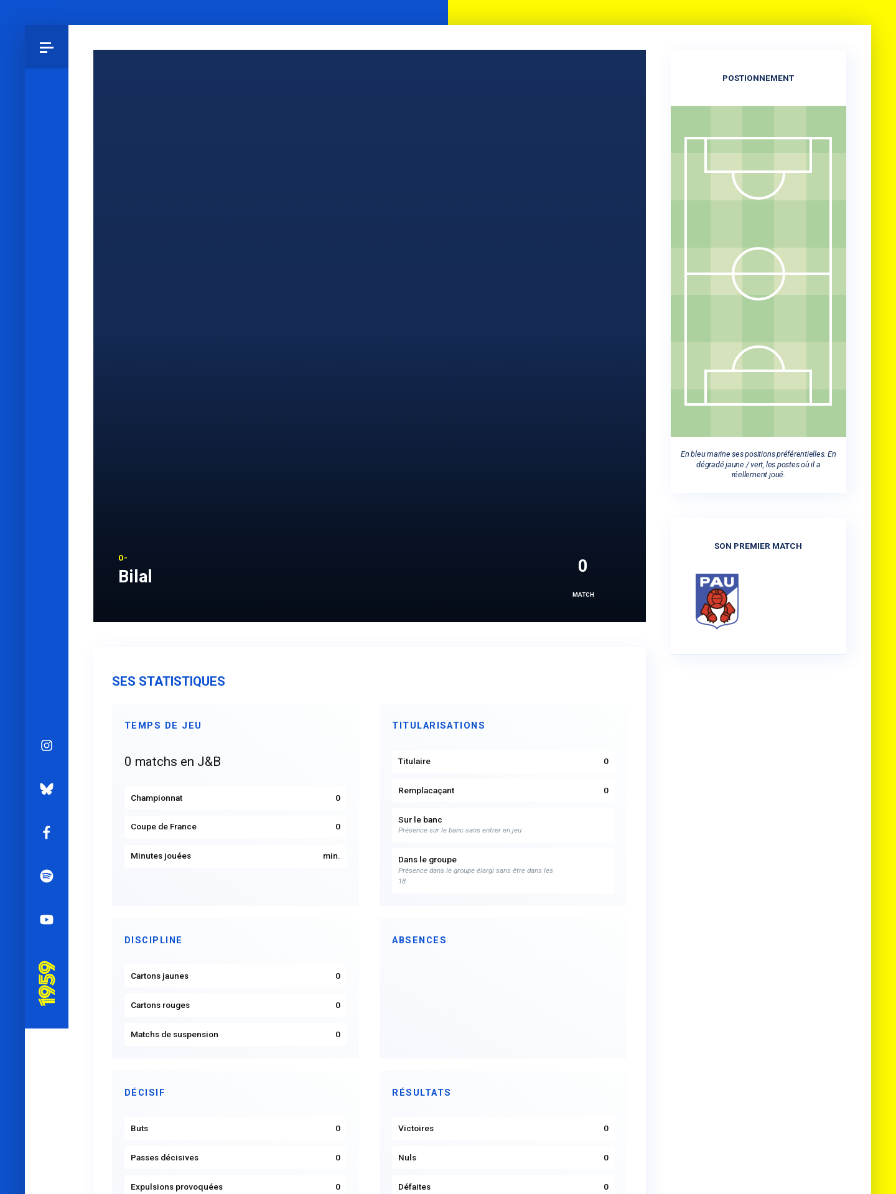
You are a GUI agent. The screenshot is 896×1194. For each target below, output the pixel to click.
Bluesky (46, 428)
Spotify (46, 516)
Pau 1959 (46, 606)
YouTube (46, 559)
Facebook (46, 472)
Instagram (46, 385)
